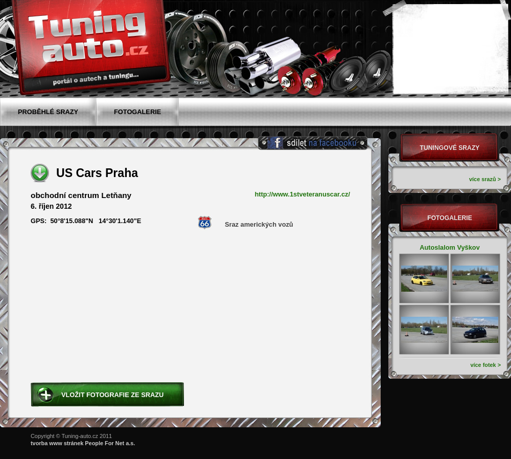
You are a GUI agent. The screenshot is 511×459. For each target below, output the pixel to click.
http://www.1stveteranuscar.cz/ (302, 194)
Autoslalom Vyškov (450, 247)
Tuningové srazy (450, 147)
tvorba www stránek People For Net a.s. (83, 443)
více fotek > (485, 365)
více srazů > (485, 179)
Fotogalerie (449, 218)
